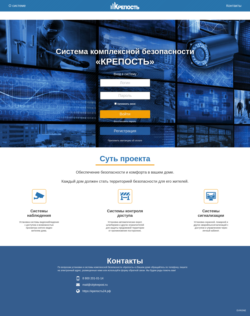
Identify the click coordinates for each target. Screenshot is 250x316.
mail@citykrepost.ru (95, 284)
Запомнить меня (126, 104)
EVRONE (241, 310)
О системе (17, 6)
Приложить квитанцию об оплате (125, 140)
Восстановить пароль (125, 121)
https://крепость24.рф (96, 291)
